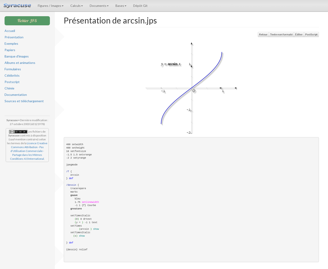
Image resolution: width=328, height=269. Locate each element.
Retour (263, 34)
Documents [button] (99, 6)
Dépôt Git (140, 6)
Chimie (9, 88)
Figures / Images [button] (51, 6)
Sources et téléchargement (24, 101)
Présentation (14, 37)
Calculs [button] (76, 6)
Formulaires (13, 69)
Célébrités (12, 75)
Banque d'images (17, 56)
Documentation (16, 95)
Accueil (10, 31)
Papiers (10, 50)
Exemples (11, 43)
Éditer (299, 34)
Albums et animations (20, 63)
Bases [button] (120, 6)
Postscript (12, 82)
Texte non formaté (281, 34)
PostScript (311, 34)
